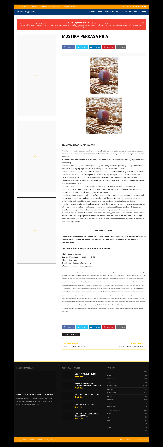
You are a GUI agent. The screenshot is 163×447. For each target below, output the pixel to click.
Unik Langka (111, 431)
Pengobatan (111, 406)
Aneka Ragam (111, 372)
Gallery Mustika (112, 385)
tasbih (109, 427)
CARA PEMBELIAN (111, 12)
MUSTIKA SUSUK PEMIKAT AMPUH (34, 394)
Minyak (109, 396)
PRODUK (123, 12)
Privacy (136, 439)
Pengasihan (110, 399)
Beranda (35, 6)
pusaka (109, 413)
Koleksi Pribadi (111, 392)
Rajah (108, 417)
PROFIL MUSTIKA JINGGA (50, 6)
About (129, 439)
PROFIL (100, 12)
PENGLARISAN (111, 403)
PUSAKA (142, 12)
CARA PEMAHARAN (69, 6)
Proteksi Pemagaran (113, 410)
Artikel (109, 375)
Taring (109, 424)
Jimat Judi (110, 389)
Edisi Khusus (111, 379)
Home (122, 439)
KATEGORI (132, 12)
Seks (108, 420)
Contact (144, 439)
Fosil (108, 382)
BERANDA (92, 12)
